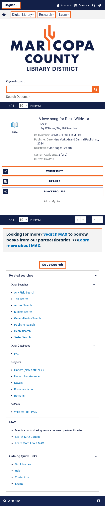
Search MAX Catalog (28, 437)
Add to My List (52, 201)
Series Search (22, 337)
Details (31, 181)
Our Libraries (23, 464)
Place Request (34, 191)
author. (61, 128)
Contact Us (22, 477)
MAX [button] (12, 422)
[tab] (52, 275)
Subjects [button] (16, 362)
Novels (18, 383)
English (11, 5)
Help (18, 471)
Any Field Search (24, 292)
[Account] (64, 5)
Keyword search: (15, 81)
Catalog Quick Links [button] (23, 456)
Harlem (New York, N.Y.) (29, 370)
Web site (11, 501)
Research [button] (46, 14)
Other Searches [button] (20, 284)
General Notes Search (27, 318)
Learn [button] (64, 14)
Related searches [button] (21, 275)
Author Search (23, 305)
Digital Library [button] (23, 14)
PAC (16, 354)
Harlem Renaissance (27, 376)
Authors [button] (15, 404)
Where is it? (33, 171)
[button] (81, 5)
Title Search (21, 299)
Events (19, 483)
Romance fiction (24, 389)
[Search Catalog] (93, 5)
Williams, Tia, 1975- (26, 412)
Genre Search (22, 331)
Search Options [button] (18, 96)
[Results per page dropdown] (23, 105)
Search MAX (55, 234)
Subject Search (23, 312)
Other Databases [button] (20, 345)
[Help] (99, 5)
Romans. (19, 395)
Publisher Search (24, 324)
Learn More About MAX (29, 443)
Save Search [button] (52, 264)
